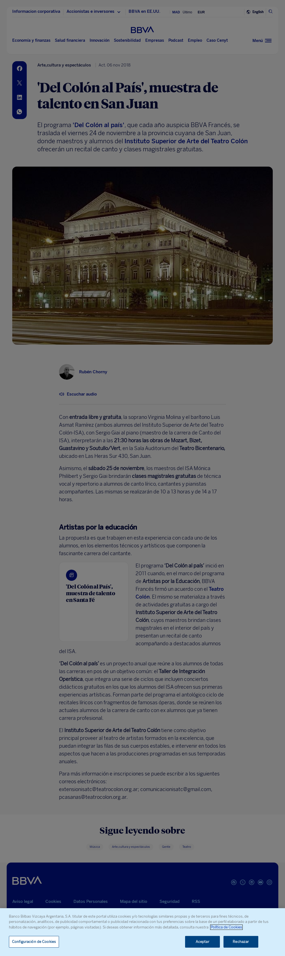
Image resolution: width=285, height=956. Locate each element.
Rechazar (241, 942)
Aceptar (202, 942)
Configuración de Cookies (34, 942)
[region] (142, 932)
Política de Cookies (226, 927)
